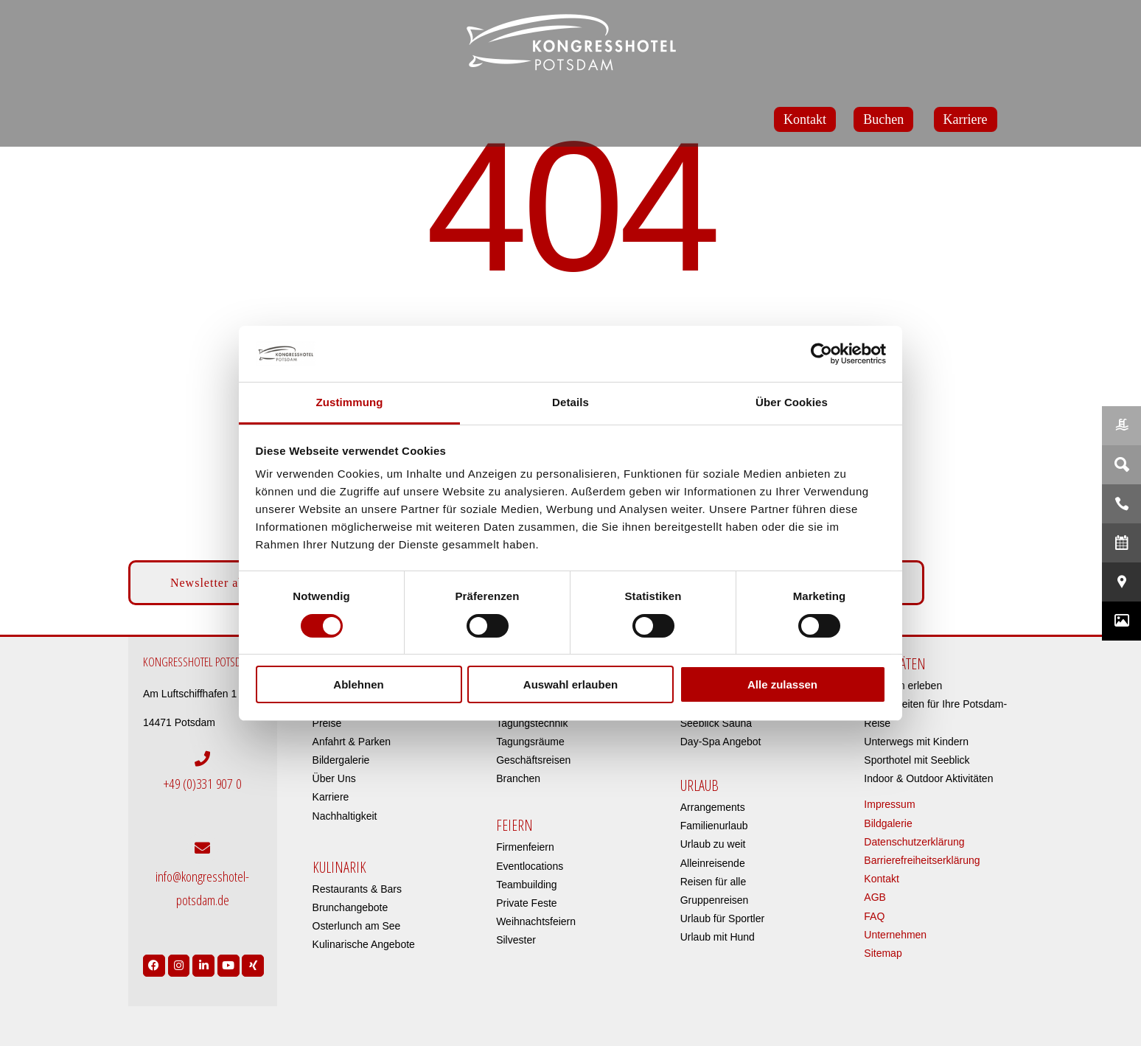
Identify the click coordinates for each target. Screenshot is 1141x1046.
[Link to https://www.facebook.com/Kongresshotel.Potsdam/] (154, 961)
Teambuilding (526, 884)
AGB (875, 897)
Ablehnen (358, 684)
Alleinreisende (712, 863)
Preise (327, 723)
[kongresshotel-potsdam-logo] (570, 42)
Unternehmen (895, 935)
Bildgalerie (888, 823)
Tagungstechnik (532, 723)
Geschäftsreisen (533, 760)
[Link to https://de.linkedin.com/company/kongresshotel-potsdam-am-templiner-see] (203, 961)
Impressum (889, 804)
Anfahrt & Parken (352, 741)
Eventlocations (529, 866)
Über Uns (334, 778)
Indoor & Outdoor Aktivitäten (928, 778)
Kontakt (881, 879)
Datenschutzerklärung (914, 842)
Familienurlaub (714, 825)
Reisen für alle (713, 882)
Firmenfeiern (525, 847)
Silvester (516, 940)
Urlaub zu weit (713, 844)
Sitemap (882, 953)
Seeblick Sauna (716, 723)
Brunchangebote (350, 907)
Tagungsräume (530, 741)
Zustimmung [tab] (349, 402)
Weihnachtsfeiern (536, 921)
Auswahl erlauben (570, 684)
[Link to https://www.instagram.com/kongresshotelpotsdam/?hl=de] (179, 961)
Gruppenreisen (714, 900)
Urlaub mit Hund (717, 937)
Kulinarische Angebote (364, 944)
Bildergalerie (341, 760)
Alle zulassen (782, 684)
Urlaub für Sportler (722, 918)
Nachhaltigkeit (345, 816)
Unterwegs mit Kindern (916, 741)
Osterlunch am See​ (357, 926)
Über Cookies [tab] (792, 402)
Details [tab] (570, 402)
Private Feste (526, 903)
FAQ (874, 916)
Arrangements (712, 807)
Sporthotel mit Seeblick (916, 760)
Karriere (331, 797)
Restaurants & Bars (357, 889)
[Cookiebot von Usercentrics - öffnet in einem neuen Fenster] (821, 354)
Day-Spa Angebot (720, 741)
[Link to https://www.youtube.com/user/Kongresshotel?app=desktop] (228, 961)
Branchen (518, 778)
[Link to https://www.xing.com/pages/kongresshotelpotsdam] (253, 961)
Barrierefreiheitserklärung (922, 860)
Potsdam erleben (903, 685)
